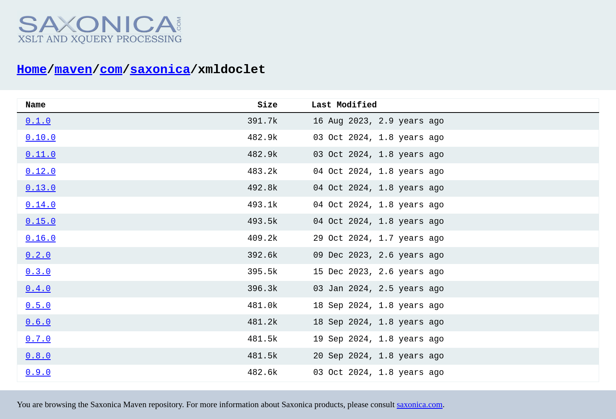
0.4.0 (38, 288)
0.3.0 (38, 271)
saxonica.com (420, 404)
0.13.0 (41, 187)
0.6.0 (38, 321)
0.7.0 (38, 338)
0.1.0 (38, 120)
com (111, 68)
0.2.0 (38, 254)
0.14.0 (41, 204)
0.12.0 (41, 171)
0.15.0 (41, 221)
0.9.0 (38, 372)
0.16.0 (41, 238)
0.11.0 (41, 154)
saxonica (160, 68)
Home (32, 68)
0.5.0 (38, 305)
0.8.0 (38, 355)
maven (73, 68)
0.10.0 (41, 137)
